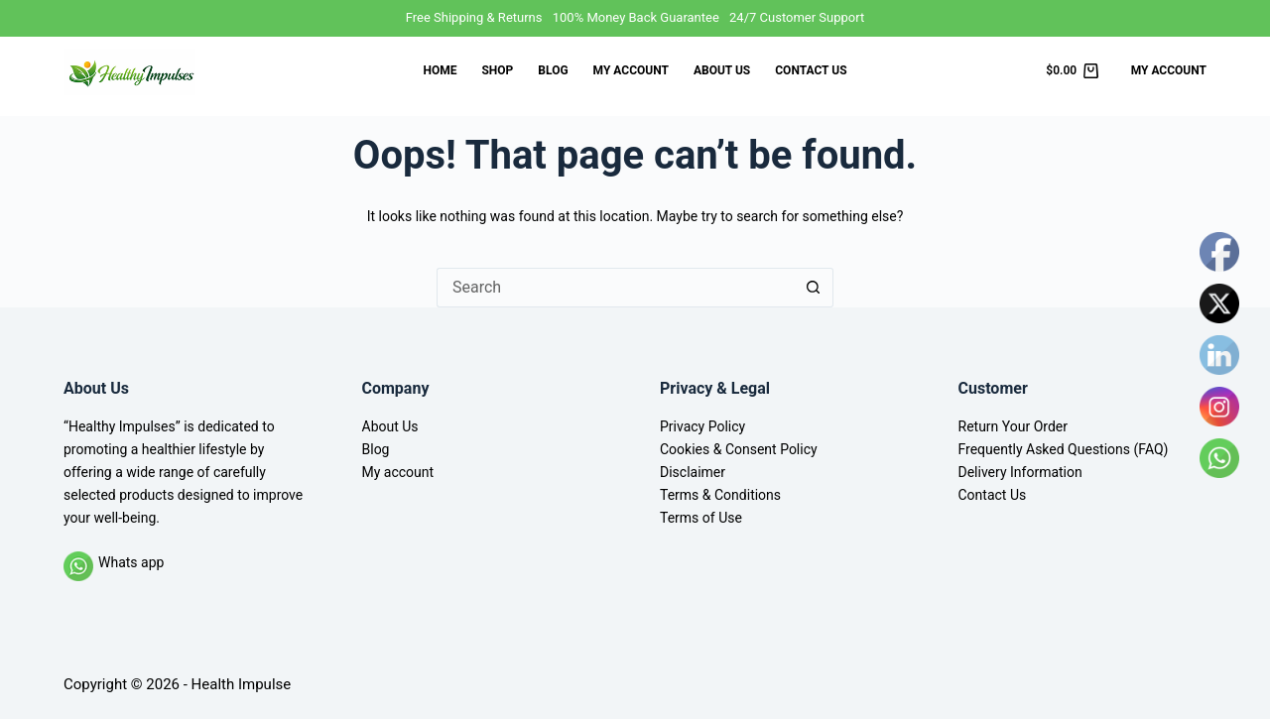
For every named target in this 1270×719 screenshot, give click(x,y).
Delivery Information (1020, 472)
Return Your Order (1013, 426)
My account (631, 70)
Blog (553, 70)
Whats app (131, 562)
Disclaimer (692, 472)
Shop (497, 70)
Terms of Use (701, 518)
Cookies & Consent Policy (739, 449)
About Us (722, 70)
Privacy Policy (702, 426)
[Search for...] (615, 287)
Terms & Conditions (720, 495)
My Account (1168, 70)
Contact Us (810, 70)
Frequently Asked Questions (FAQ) (1063, 449)
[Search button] (813, 287)
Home (439, 70)
